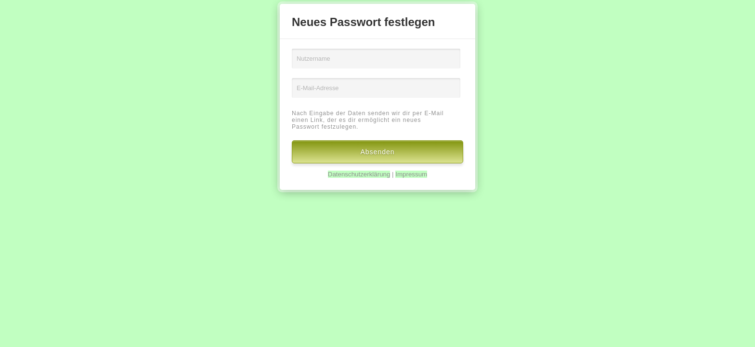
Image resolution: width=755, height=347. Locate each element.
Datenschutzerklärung (359, 174)
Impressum (411, 174)
